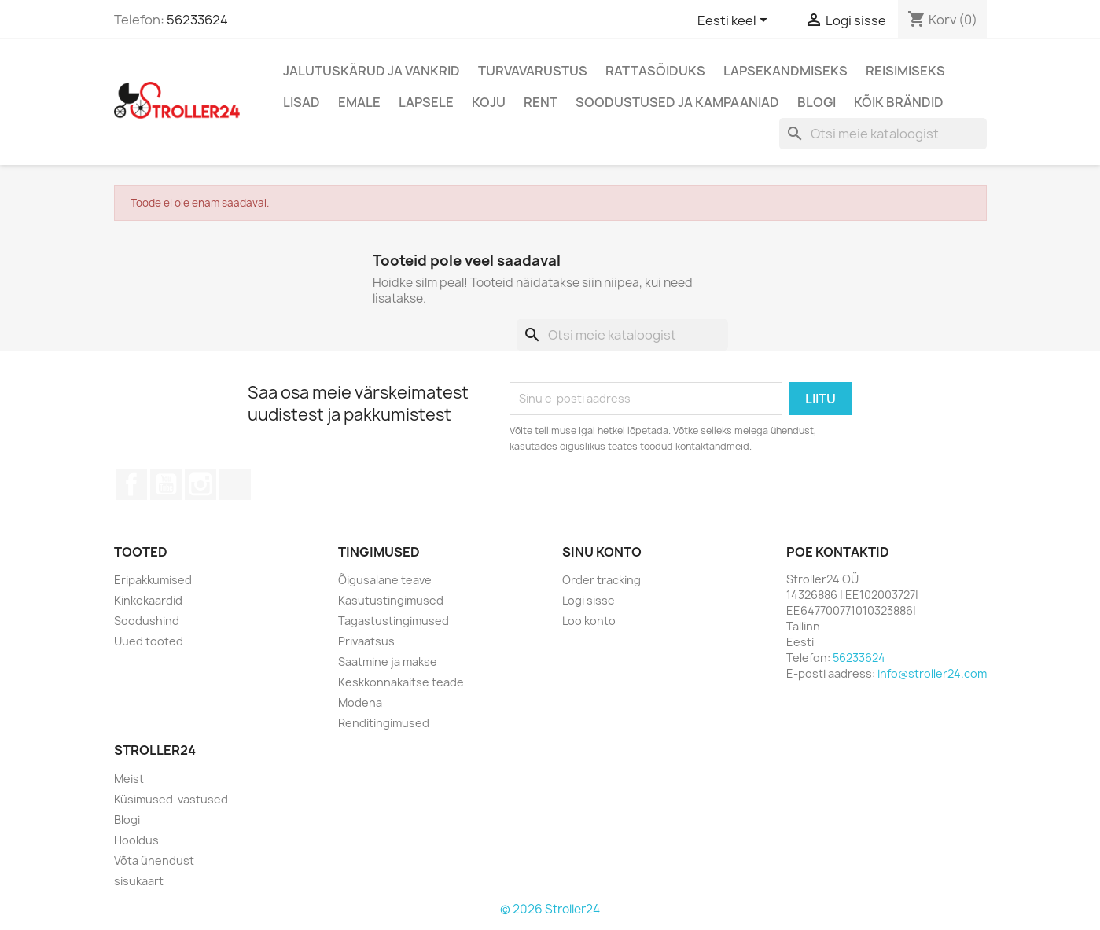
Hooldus (136, 840)
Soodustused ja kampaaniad (677, 102)
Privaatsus (366, 641)
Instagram (200, 484)
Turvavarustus (532, 70)
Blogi (816, 102)
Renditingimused (383, 722)
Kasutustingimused (390, 600)
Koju (489, 102)
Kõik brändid (899, 102)
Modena (360, 702)
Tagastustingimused (393, 620)
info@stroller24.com (932, 673)
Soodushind (146, 620)
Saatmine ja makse (387, 661)
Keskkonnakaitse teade (401, 682)
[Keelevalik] (735, 21)
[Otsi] (883, 133)
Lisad (301, 102)
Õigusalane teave (385, 579)
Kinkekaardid (148, 600)
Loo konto (589, 620)
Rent (540, 102)
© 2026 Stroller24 (550, 909)
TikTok (235, 484)
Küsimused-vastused (171, 799)
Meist (129, 778)
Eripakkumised (153, 579)
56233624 (197, 19)
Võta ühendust (154, 860)
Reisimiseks (905, 70)
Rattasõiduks (655, 70)
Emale (359, 102)
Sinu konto (602, 552)
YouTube (166, 484)
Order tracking (601, 579)
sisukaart (139, 880)
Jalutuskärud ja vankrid (371, 70)
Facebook (131, 484)
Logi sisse (588, 600)
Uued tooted (148, 641)
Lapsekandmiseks (785, 70)
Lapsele (426, 102)
